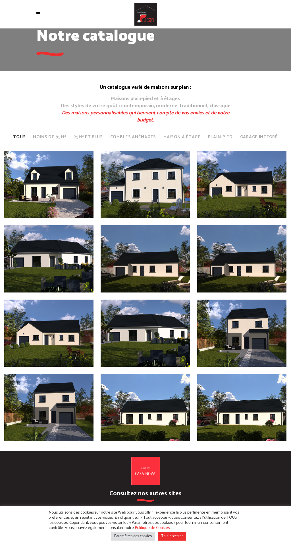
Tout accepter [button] (172, 536)
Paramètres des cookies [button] (133, 536)
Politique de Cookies (152, 527)
